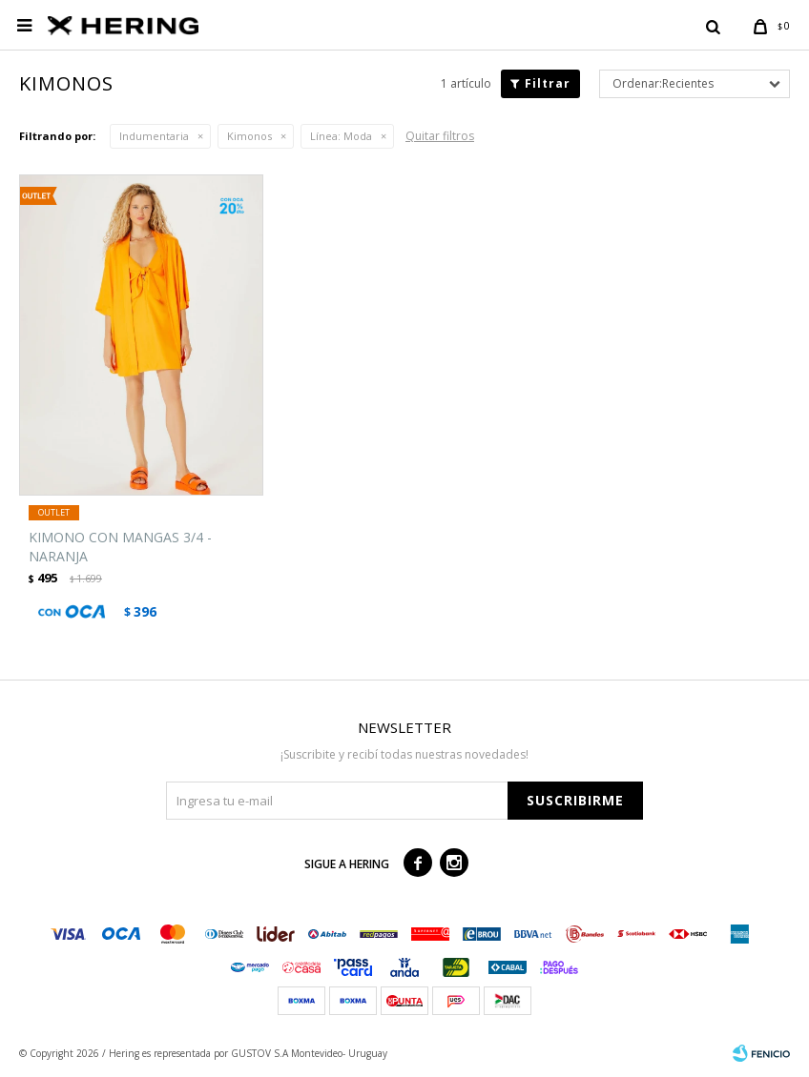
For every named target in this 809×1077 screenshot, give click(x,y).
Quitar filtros (439, 136)
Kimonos (249, 136)
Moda (341, 136)
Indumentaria (154, 136)
